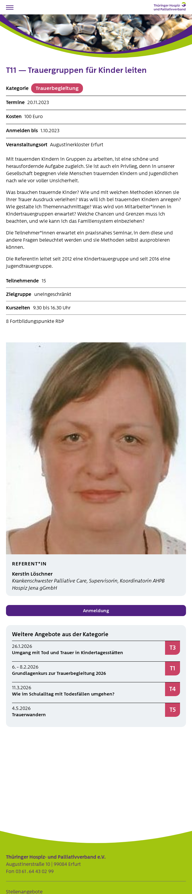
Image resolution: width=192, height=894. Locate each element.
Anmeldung (96, 611)
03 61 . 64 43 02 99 (35, 871)
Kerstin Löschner (32, 574)
